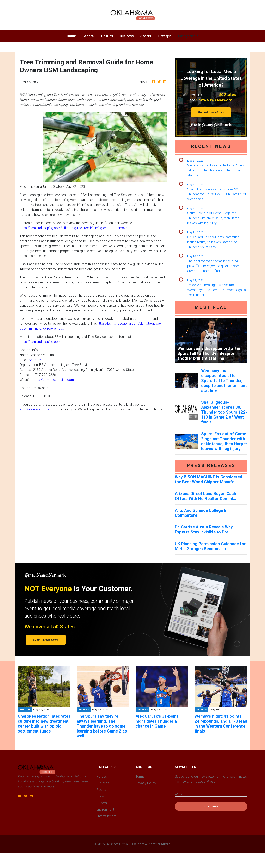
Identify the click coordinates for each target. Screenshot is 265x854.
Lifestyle (164, 36)
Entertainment (106, 816)
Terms (140, 776)
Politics (107, 36)
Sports (145, 36)
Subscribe (211, 806)
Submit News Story (211, 112)
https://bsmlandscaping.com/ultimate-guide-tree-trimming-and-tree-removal (74, 228)
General (88, 36)
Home (73, 35)
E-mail (179, 793)
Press (100, 796)
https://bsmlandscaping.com (40, 342)
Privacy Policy (146, 783)
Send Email (37, 360)
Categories (187, 36)
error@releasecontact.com (39, 409)
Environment (105, 809)
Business (127, 36)
